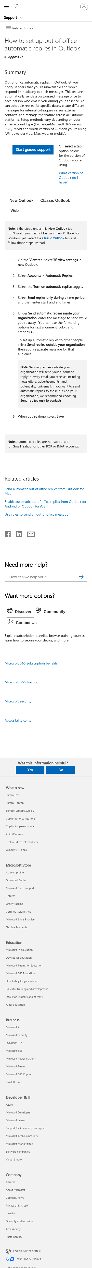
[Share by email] (29, 533)
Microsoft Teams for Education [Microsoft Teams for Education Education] (24, 965)
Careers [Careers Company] (10, 1182)
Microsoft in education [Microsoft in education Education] (19, 950)
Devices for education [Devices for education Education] (19, 957)
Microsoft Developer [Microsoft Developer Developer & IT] (18, 1112)
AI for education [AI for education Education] (15, 1004)
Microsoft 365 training (21, 682)
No (61, 769)
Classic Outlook (53, 238)
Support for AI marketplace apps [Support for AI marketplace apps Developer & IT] (25, 1128)
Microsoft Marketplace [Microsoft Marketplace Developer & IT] (19, 1144)
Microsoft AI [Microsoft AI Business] (13, 1027)
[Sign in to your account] (84, 6)
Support (11, 17)
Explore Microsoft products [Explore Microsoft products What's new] (22, 842)
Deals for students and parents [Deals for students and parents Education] (24, 997)
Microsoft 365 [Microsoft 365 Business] (14, 1050)
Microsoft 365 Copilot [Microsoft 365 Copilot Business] (19, 1074)
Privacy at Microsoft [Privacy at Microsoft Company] (17, 1205)
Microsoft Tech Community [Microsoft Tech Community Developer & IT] (22, 1136)
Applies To (15, 57)
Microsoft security (18, 701)
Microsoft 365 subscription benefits (31, 663)
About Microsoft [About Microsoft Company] (15, 1190)
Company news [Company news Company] (15, 1197)
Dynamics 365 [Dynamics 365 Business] (14, 1043)
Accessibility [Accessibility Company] (13, 1229)
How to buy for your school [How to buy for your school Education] (22, 981)
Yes (30, 769)
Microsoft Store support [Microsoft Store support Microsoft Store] (20, 888)
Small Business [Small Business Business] (15, 1082)
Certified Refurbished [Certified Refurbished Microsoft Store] (18, 911)
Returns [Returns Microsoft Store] (10, 896)
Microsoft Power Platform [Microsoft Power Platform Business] (21, 1058)
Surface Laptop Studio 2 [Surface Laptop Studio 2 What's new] (20, 810)
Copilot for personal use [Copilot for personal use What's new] (20, 826)
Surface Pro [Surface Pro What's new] (12, 795)
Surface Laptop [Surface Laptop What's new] (15, 803)
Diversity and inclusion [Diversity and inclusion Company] (19, 1221)
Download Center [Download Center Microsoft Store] (16, 880)
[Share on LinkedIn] (17, 533)
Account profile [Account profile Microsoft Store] (15, 872)
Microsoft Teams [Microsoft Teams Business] (16, 1066)
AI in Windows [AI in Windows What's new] (14, 834)
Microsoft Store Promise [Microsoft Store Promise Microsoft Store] (20, 919)
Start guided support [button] (33, 149)
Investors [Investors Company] (11, 1213)
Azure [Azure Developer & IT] (9, 1104)
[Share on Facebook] (8, 533)
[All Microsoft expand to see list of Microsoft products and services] (6, 6)
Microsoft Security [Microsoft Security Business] (16, 1035)
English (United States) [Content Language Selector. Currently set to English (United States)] (26, 1251)
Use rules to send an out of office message (36, 514)
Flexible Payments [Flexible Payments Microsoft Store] (16, 927)
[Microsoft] (46, 4)
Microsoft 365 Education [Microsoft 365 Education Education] (20, 973)
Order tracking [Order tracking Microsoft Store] (14, 904)
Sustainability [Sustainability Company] (14, 1237)
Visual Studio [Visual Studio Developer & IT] (14, 1159)
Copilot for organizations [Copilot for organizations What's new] (20, 818)
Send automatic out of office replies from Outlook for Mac (44, 491)
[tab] (22, 201)
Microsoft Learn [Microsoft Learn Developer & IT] (15, 1120)
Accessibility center (19, 720)
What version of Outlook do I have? (71, 177)
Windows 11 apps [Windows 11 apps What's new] (16, 850)
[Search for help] (17, 6)
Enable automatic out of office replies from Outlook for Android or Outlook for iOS (45, 503)
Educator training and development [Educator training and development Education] (27, 989)
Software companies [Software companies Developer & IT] (18, 1151)
